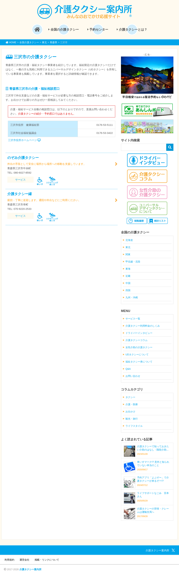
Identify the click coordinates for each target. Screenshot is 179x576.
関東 (128, 254)
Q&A (128, 368)
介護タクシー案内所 (30, 569)
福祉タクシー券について (139, 361)
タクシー (130, 397)
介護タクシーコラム (137, 340)
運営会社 (24, 559)
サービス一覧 (133, 318)
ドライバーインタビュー (139, 333)
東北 (128, 247)
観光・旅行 (132, 418)
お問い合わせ (133, 376)
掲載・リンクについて (47, 559)
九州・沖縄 (132, 297)
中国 (128, 283)
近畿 (128, 276)
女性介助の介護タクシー (139, 347)
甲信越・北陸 (133, 261)
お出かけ (130, 411)
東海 (128, 268)
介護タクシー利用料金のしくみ (143, 325)
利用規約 (9, 559)
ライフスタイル (134, 425)
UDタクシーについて (137, 354)
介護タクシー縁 (19, 194)
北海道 (129, 240)
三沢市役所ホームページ (24, 140)
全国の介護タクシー (63, 29)
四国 (128, 290)
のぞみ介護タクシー (23, 158)
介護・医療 (132, 404)
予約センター (97, 29)
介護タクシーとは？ (132, 29)
